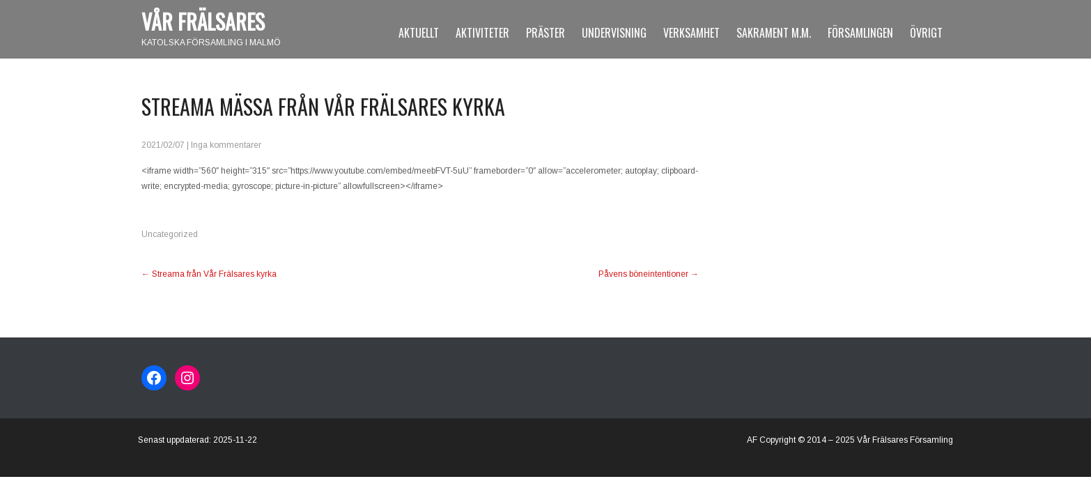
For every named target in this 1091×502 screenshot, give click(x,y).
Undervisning (614, 32)
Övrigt (926, 32)
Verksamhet (691, 32)
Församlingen (860, 32)
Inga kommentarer (226, 145)
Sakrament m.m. (773, 32)
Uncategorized (169, 234)
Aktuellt (419, 32)
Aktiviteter (482, 32)
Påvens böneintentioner (648, 274)
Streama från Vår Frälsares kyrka (209, 274)
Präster (545, 32)
